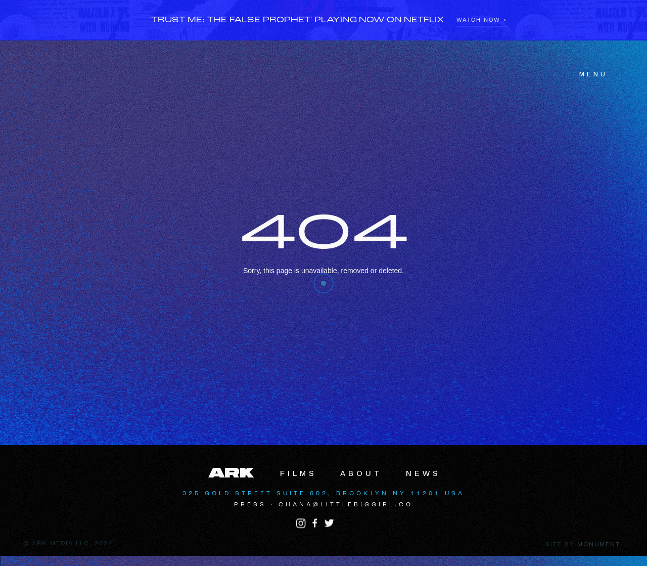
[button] (587, 74)
